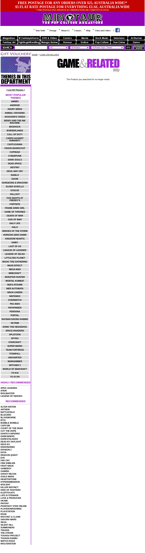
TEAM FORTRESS (15, 350)
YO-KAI (15, 373)
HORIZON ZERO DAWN (14, 235)
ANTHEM (5, 409)
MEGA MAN (15, 269)
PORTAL (15, 315)
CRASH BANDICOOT (14, 148)
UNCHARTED (15, 357)
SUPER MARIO (14, 346)
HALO (15, 227)
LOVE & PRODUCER (11, 498)
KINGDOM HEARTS (14, 238)
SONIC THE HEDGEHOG (15, 327)
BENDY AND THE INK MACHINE (15, 121)
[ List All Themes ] (15, 90)
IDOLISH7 (5, 484)
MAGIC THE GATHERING (14, 261)
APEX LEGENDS (9, 388)
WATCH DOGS (8, 541)
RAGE (4, 514)
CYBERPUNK (15, 156)
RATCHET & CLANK (10, 517)
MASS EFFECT (14, 265)
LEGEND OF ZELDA (15, 254)
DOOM (14, 179)
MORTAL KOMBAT (15, 281)
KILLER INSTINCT (10, 487)
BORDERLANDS (15, 130)
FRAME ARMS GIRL (15, 208)
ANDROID (15, 105)
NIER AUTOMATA (15, 288)
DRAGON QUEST (9, 455)
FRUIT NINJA (7, 466)
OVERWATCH (15, 300)
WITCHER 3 (15, 365)
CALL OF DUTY (14, 134)
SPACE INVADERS (15, 330)
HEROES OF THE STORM (14, 231)
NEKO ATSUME (14, 284)
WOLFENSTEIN (8, 543)
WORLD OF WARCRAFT (15, 369)
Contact (76, 30)
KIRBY (14, 242)
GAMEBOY (6, 468)
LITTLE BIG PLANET (15, 258)
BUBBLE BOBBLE (10, 423)
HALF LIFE (14, 223)
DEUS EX (5, 444)
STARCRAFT (14, 342)
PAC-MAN (15, 304)
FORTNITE (15, 204)
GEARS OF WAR (15, 215)
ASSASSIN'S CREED (15, 117)
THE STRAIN (7, 533)
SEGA (4, 522)
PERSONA (15, 311)
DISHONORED (8, 447)
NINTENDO (14, 296)
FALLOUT (15, 194)
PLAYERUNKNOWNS (11, 509)
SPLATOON (14, 334)
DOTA (3, 452)
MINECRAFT (15, 273)
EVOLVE (15, 190)
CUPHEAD (15, 152)
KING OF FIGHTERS (11, 490)
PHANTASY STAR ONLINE (14, 506)
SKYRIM (15, 323)
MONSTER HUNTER (15, 277)
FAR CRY (5, 460)
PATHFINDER (14, 307)
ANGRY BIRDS (14, 109)
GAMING (5, 471)
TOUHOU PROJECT (10, 535)
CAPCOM (5, 425)
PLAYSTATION (8, 511)
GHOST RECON (8, 474)
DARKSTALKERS (9, 439)
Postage (51, 30)
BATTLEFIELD (8, 412)
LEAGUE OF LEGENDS (14, 250)
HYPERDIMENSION (10, 482)
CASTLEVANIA (14, 144)
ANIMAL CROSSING (15, 113)
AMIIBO (15, 101)
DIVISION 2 (6, 450)
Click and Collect (101, 30)
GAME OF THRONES (14, 212)
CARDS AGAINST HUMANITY (15, 139)
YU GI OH (15, 377)
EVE (3, 458)
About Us (64, 30)
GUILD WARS (7, 476)
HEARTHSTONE (9, 479)
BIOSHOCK (14, 127)
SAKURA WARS (8, 519)
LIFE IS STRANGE (10, 495)
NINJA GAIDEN (14, 292)
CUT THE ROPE (8, 431)
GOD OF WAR (15, 219)
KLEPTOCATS (8, 492)
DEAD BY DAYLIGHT (11, 441)
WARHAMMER (15, 361)
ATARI (4, 390)
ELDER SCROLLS (15, 186)
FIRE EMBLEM (8, 463)
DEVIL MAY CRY (15, 171)
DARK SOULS (15, 160)
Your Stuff (39, 30)
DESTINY (15, 167)
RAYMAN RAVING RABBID (15, 319)
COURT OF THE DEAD (12, 428)
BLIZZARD (6, 415)
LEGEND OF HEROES (11, 396)
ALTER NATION (8, 407)
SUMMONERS (8, 527)
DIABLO (15, 175)
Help (86, 30)
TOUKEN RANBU (9, 538)
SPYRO (15, 338)
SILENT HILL (7, 525)
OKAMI (4, 501)
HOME (34, 55)
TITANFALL (14, 354)
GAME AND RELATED (49, 55)
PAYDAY (5, 503)
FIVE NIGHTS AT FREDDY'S (15, 199)
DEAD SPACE (15, 163)
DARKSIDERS (8, 436)
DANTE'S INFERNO (10, 433)
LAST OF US (15, 246)
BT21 (3, 420)
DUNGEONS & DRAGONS (15, 183)
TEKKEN (5, 530)
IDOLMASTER (8, 393)
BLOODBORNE (8, 417)
